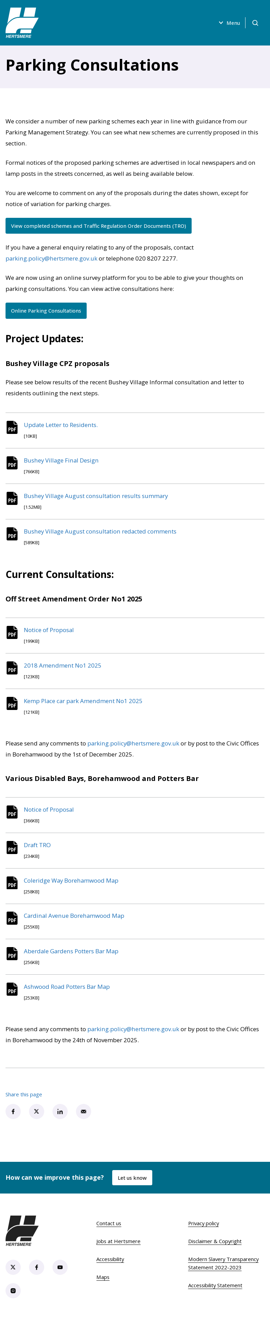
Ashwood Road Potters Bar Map (68, 996)
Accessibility (110, 1268)
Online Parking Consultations (47, 310)
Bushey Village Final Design (62, 461)
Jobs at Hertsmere (118, 1250)
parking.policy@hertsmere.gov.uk (51, 259)
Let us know (132, 1187)
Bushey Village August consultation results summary (97, 497)
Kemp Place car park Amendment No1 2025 (84, 706)
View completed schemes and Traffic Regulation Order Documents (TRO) (101, 225)
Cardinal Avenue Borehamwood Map (75, 923)
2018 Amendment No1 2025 (64, 669)
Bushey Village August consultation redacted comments (101, 534)
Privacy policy (203, 1232)
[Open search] (254, 22)
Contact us (108, 1232)
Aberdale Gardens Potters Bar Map (72, 960)
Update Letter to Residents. (62, 425)
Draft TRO (38, 851)
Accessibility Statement (215, 1294)
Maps (102, 1286)
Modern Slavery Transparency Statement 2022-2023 (223, 1272)
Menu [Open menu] (227, 23)
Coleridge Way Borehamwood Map (72, 887)
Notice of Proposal (50, 633)
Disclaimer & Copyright (215, 1250)
